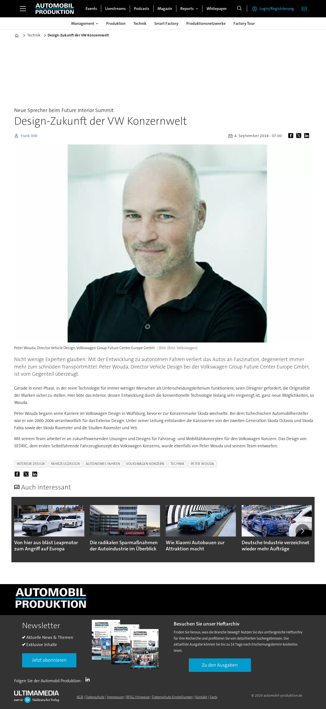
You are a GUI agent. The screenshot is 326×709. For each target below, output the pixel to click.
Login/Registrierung (277, 8)
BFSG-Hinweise (138, 697)
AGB (80, 697)
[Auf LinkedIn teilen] (307, 136)
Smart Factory (166, 23)
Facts (213, 697)
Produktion (116, 23)
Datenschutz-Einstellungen (172, 697)
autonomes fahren (103, 464)
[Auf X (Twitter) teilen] (299, 136)
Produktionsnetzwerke (206, 23)
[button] (302, 531)
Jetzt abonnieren (49, 660)
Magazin (165, 8)
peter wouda (202, 464)
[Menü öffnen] (23, 8)
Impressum (115, 697)
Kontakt (201, 697)
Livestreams (115, 8)
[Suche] (239, 9)
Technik (139, 23)
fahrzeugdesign (65, 464)
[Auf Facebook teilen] (291, 136)
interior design (31, 464)
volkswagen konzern (145, 464)
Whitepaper (216, 8)
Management (82, 23)
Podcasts (141, 8)
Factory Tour (244, 23)
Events (91, 8)
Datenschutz (95, 697)
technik (177, 464)
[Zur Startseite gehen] (54, 8)
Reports (187, 8)
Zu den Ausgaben (220, 665)
